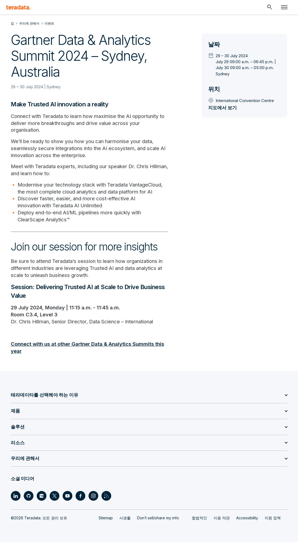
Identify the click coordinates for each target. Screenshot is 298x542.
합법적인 (199, 518)
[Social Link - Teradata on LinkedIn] (16, 496)
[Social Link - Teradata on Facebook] (80, 496)
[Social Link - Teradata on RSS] (106, 496)
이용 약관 (222, 518)
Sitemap (106, 518)
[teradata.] (18, 7)
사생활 (125, 518)
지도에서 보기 (222, 107)
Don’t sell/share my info (158, 518)
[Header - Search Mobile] (269, 7)
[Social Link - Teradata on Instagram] (93, 496)
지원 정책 (273, 518)
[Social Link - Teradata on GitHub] (28, 496)
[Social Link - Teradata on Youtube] (67, 496)
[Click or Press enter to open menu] (284, 7)
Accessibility (247, 518)
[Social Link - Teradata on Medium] (41, 496)
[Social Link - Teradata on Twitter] (54, 496)
